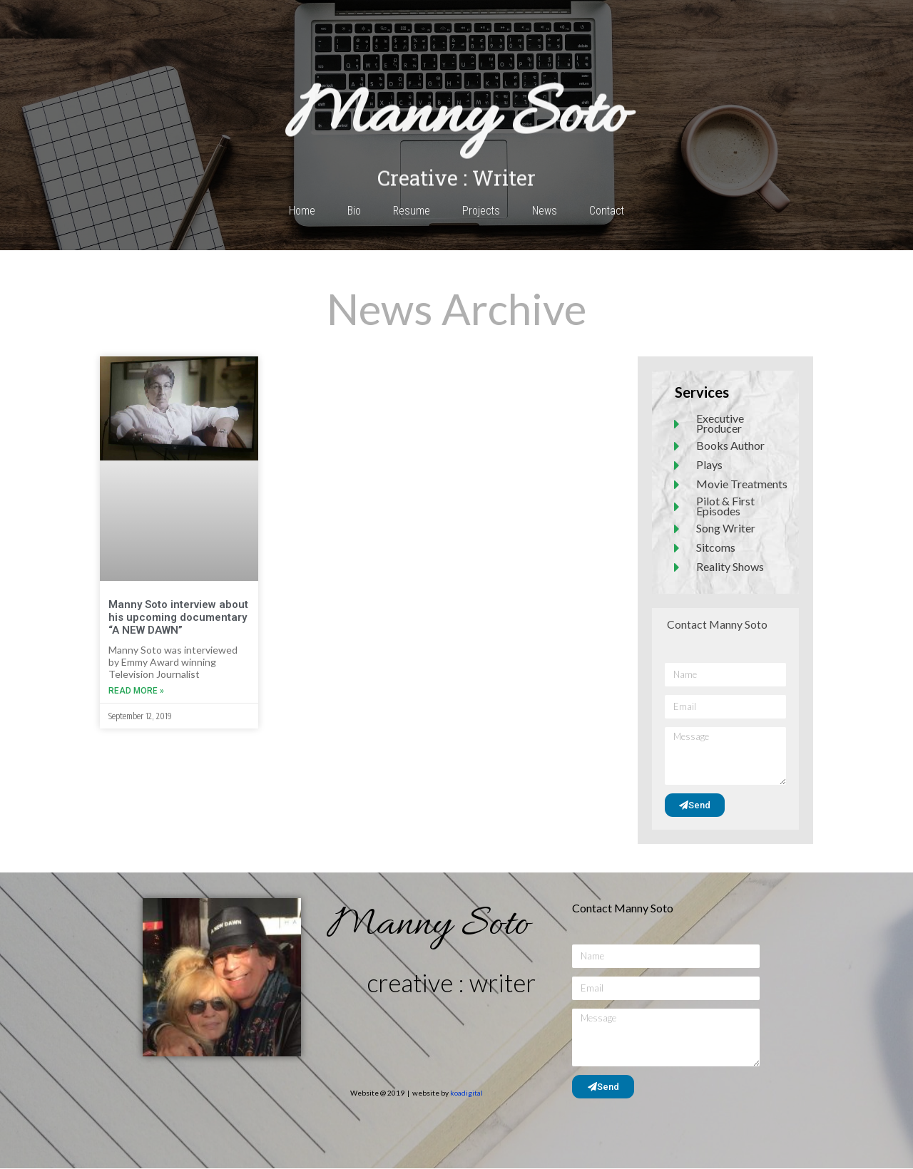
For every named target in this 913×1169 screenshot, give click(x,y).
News (544, 211)
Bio (352, 211)
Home (300, 211)
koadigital (466, 1093)
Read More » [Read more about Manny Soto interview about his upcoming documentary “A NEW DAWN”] (136, 691)
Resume (410, 211)
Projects (480, 211)
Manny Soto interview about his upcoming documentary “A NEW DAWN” (178, 617)
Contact (607, 211)
